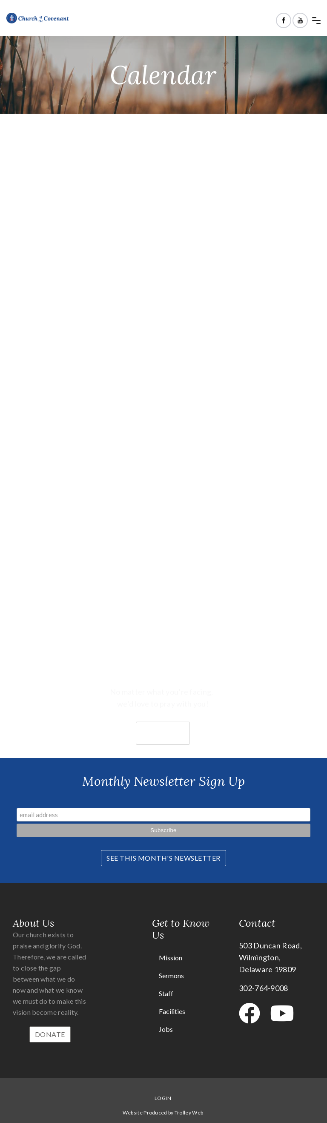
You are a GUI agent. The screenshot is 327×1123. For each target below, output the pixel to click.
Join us (163, 742)
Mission (170, 958)
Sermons (171, 975)
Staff (166, 993)
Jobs (166, 1029)
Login (163, 1098)
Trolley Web (189, 1112)
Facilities (172, 1011)
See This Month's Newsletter (163, 858)
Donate (50, 1034)
